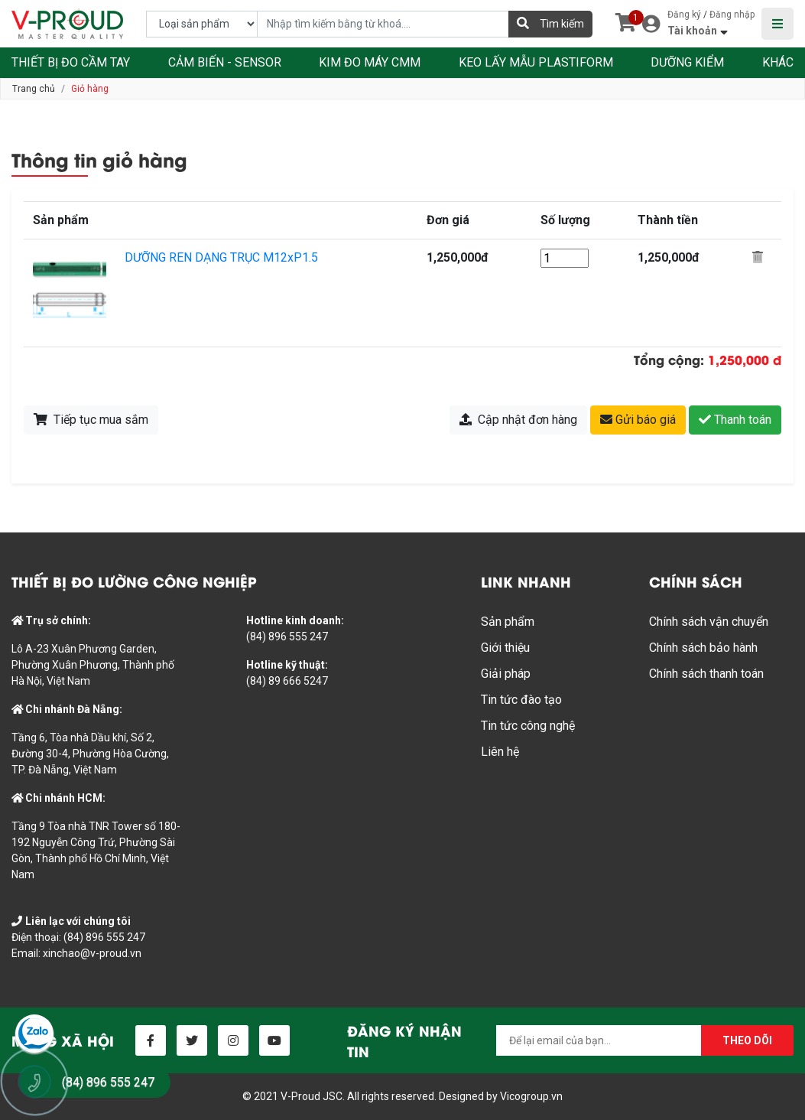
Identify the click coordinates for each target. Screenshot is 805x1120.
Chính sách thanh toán (706, 673)
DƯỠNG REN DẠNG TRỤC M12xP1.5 (221, 257)
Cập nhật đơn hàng (518, 419)
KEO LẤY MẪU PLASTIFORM (536, 62)
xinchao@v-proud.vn (92, 953)
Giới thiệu (505, 647)
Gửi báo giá (638, 419)
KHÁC (778, 62)
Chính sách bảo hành (703, 647)
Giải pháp (506, 673)
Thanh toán (735, 419)
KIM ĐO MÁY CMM (369, 62)
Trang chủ (33, 88)
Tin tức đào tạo (521, 699)
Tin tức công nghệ (528, 725)
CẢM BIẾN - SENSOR (224, 62)
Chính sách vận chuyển (708, 621)
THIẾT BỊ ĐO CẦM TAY (70, 62)
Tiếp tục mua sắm (91, 419)
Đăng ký (684, 14)
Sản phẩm (507, 621)
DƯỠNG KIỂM (687, 62)
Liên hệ (500, 751)
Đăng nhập (732, 14)
